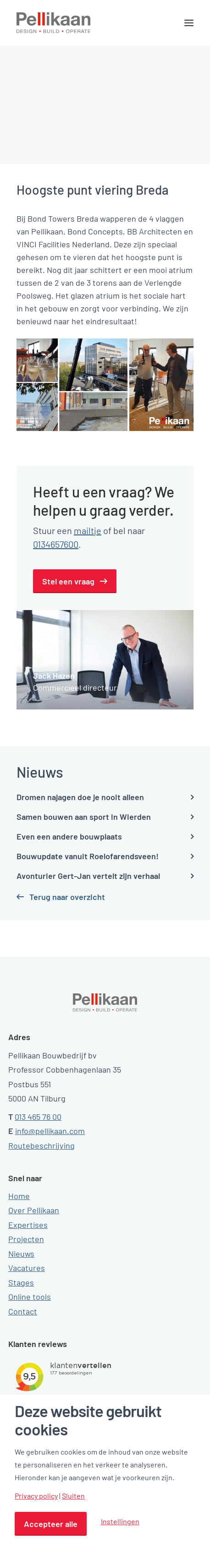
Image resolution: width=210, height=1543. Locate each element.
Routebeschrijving (41, 1145)
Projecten (26, 1239)
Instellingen (120, 1521)
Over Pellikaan (33, 1210)
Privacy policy (36, 1495)
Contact (22, 1311)
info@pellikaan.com (50, 1131)
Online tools (29, 1297)
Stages (21, 1282)
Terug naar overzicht (67, 897)
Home (19, 1196)
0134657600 (55, 544)
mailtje (87, 530)
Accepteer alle (50, 1524)
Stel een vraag (68, 581)
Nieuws (21, 1254)
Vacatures (26, 1268)
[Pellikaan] (54, 22)
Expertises (28, 1225)
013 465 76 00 (38, 1117)
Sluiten (73, 1495)
